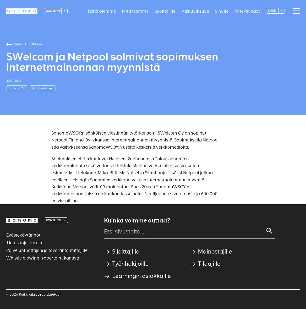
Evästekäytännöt (23, 235)
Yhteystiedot (247, 11)
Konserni (53, 11)
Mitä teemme (135, 11)
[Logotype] (22, 11)
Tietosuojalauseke (24, 242)
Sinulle (222, 11)
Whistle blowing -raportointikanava (42, 258)
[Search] (269, 231)
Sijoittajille (165, 11)
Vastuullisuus (195, 11)
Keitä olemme (102, 11)
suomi (273, 10)
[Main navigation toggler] (295, 11)
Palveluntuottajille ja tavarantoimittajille (46, 250)
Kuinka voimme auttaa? (137, 220)
